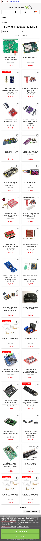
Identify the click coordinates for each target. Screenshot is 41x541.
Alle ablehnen (20, 531)
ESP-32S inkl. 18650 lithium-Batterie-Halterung (30, 433)
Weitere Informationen (8, 526)
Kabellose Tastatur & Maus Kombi (30, 308)
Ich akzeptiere (20, 536)
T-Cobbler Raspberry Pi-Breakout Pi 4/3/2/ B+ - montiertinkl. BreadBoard (30, 216)
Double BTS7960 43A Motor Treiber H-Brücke (10, 370)
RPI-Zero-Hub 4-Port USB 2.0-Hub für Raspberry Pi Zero (10, 184)
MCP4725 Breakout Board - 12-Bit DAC (10, 120)
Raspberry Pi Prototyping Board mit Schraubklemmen (10, 246)
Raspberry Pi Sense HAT (30, 57)
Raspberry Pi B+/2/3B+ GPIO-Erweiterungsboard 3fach (10, 309)
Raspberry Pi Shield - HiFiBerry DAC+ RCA (10, 58)
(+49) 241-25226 (14, 1)
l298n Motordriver (30, 338)
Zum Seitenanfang (31, 511)
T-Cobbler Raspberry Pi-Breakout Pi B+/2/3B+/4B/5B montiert (30, 91)
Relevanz (13, 31)
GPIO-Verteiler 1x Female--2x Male (30, 464)
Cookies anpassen (23, 526)
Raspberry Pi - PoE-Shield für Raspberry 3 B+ (10, 433)
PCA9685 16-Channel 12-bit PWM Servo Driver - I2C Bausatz (30, 152)
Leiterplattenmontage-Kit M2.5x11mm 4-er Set (10, 339)
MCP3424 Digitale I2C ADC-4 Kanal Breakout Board (30, 121)
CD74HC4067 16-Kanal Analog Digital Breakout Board (10, 277)
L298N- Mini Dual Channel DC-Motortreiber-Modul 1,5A (30, 372)
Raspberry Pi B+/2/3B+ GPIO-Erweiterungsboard (30, 277)
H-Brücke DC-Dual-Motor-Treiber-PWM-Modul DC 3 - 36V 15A (10, 464)
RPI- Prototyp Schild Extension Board (30, 245)
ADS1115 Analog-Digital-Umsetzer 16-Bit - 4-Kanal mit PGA (10, 90)
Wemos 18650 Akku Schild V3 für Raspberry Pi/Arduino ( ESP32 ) (30, 402)
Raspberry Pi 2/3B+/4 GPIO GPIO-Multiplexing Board (10, 215)
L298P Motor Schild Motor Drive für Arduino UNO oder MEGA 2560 (10, 403)
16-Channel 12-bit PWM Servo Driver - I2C (10, 152)
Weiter (23, 507)
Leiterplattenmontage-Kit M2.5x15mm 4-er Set (30, 495)
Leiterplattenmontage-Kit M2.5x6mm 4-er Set (10, 495)
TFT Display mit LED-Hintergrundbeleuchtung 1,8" (31, 184)
